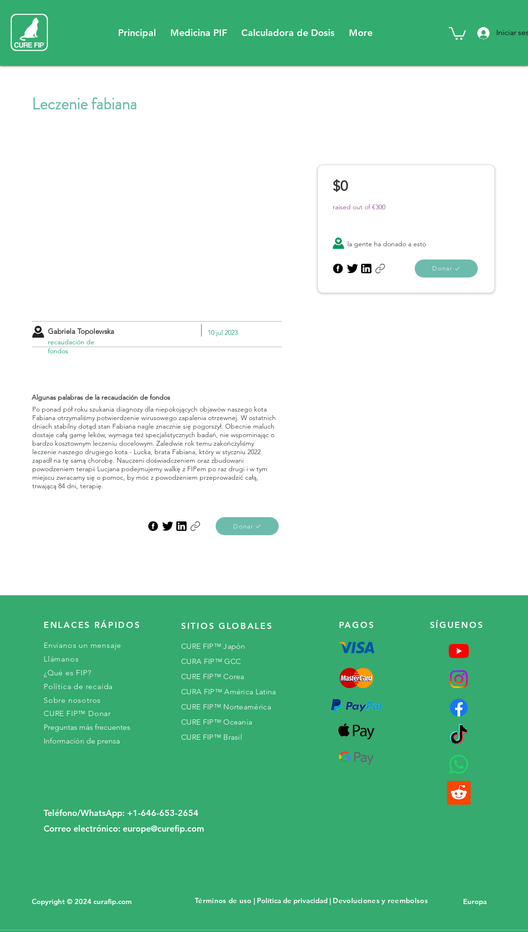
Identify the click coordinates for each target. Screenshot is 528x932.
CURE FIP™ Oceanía (216, 721)
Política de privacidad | (294, 900)
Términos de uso (223, 900)
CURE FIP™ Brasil (211, 737)
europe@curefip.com (163, 828)
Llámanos (61, 658)
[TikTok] (459, 736)
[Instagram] (459, 679)
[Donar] (247, 526)
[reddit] (459, 793)
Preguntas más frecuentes (87, 727)
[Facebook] (459, 707)
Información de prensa (82, 740)
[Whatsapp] (459, 764)
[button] (198, 33)
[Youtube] (459, 651)
